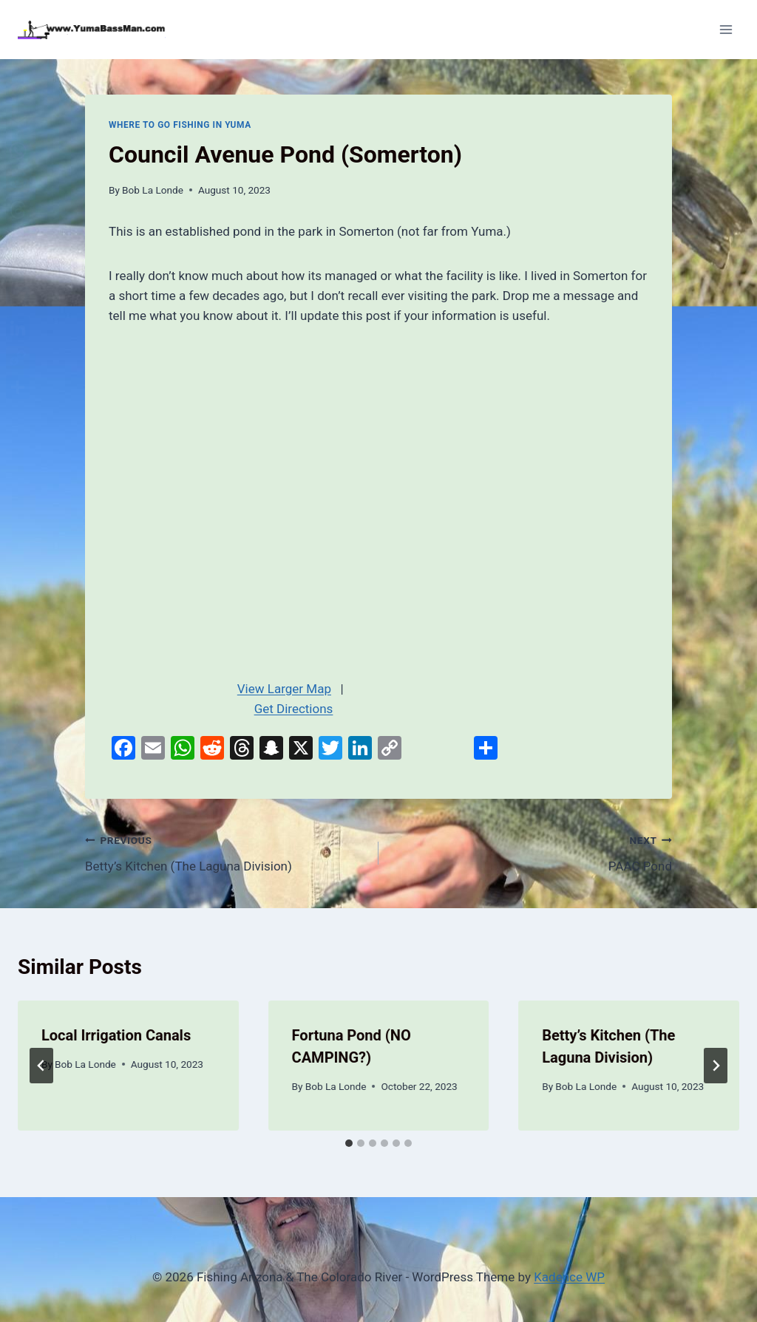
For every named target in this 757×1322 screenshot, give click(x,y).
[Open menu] (725, 29)
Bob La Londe (152, 190)
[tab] (349, 1143)
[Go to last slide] (41, 1065)
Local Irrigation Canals (116, 1035)
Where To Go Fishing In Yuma (180, 125)
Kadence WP (569, 1277)
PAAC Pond (531, 851)
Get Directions (293, 708)
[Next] (715, 1065)
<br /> (293, 497)
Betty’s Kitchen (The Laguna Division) (225, 851)
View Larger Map (284, 688)
